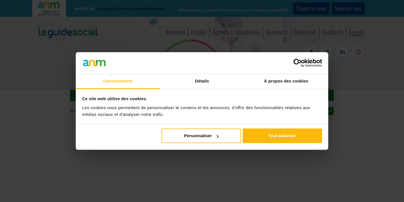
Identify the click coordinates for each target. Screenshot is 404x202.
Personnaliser (201, 135)
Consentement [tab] (117, 81)
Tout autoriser (282, 135)
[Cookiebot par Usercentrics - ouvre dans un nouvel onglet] (297, 63)
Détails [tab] (202, 81)
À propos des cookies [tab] (286, 81)
